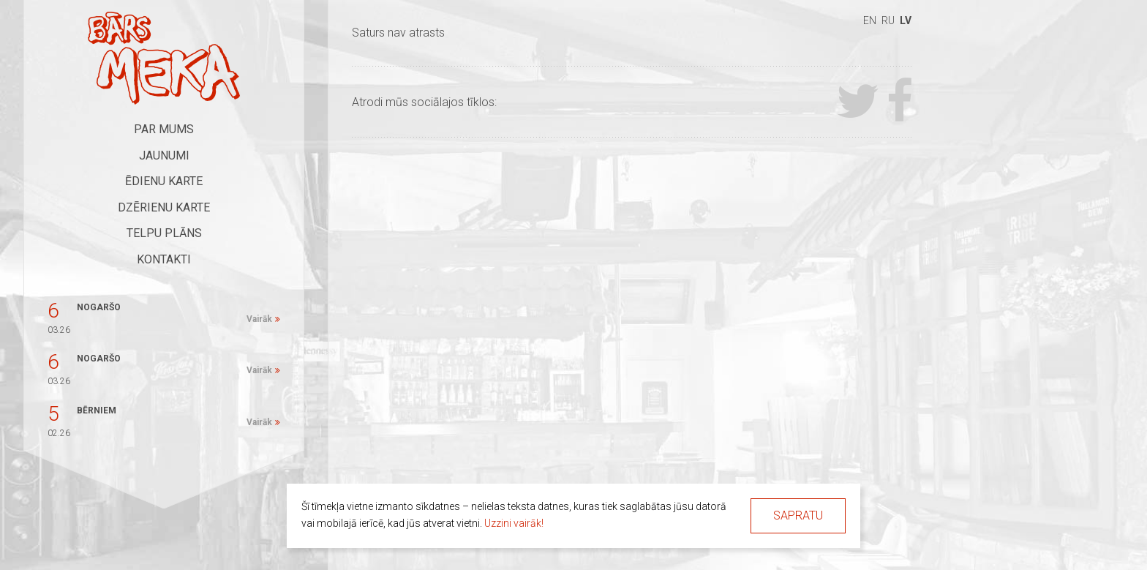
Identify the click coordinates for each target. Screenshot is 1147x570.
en (869, 20)
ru (888, 20)
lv (905, 20)
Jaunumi (164, 155)
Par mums (164, 129)
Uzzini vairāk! (514, 523)
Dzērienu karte (164, 207)
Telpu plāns (164, 233)
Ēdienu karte (164, 181)
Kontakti (164, 259)
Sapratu (798, 515)
